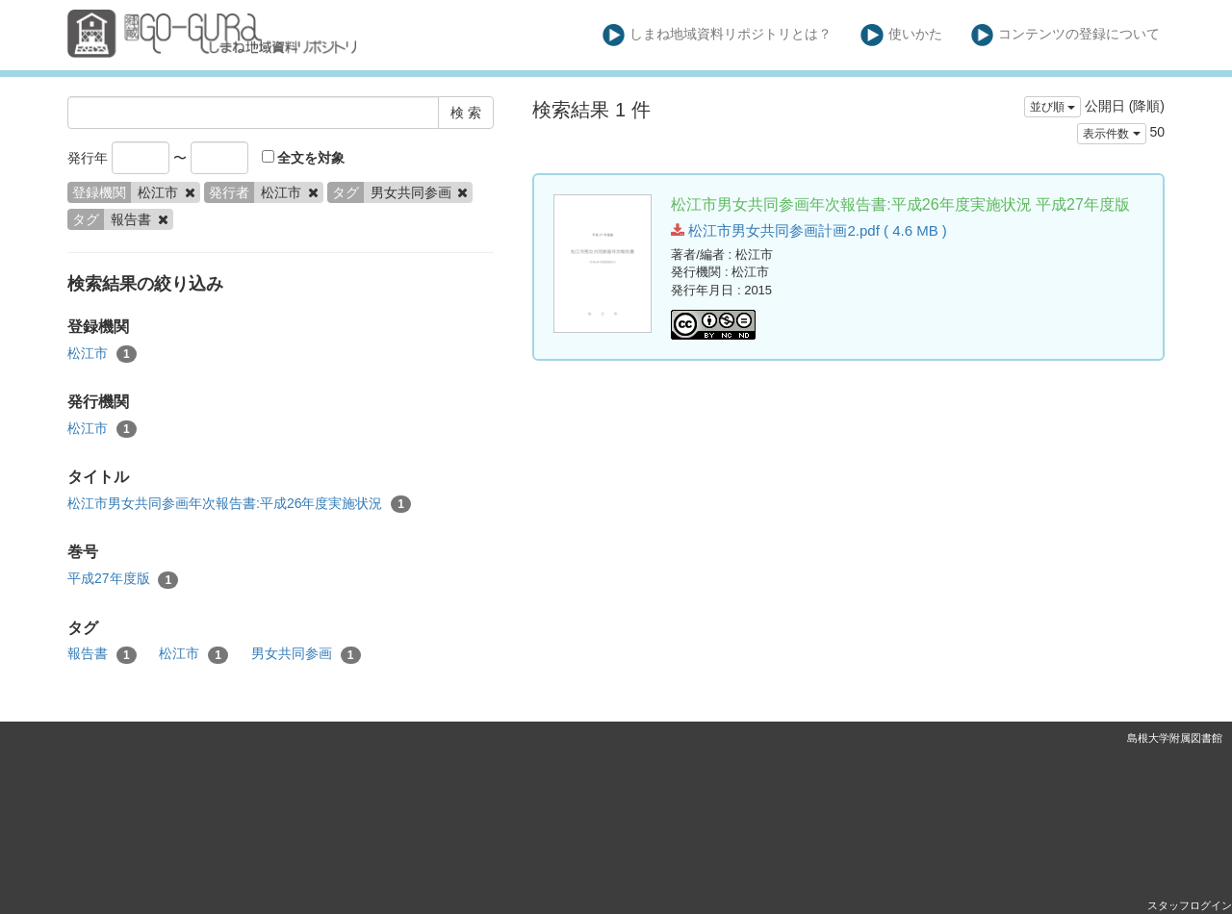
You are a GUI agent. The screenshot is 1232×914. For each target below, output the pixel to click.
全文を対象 (304, 157)
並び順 (1052, 107)
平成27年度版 (122, 579)
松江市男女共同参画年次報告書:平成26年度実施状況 (239, 504)
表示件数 (1111, 133)
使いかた (901, 35)
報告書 (102, 654)
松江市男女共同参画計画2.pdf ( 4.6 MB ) (809, 230)
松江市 (102, 354)
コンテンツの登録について (1066, 35)
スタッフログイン (1189, 905)
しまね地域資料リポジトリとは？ (718, 35)
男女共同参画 (306, 654)
